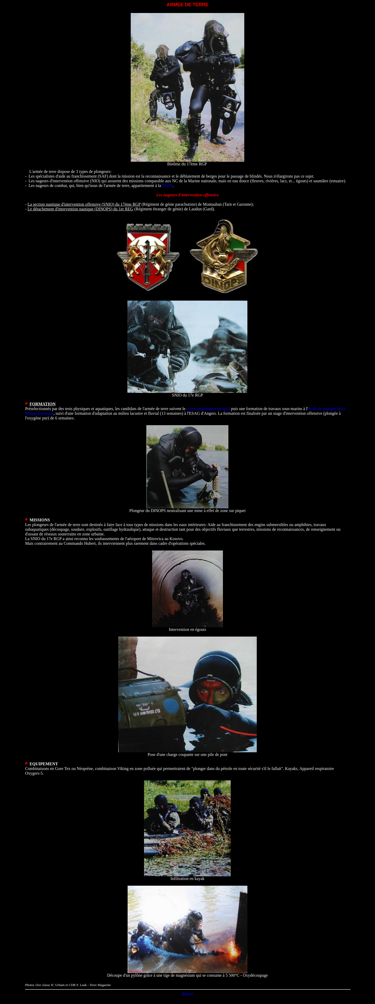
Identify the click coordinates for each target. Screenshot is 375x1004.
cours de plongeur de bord (208, 408)
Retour (187, 994)
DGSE (167, 185)
